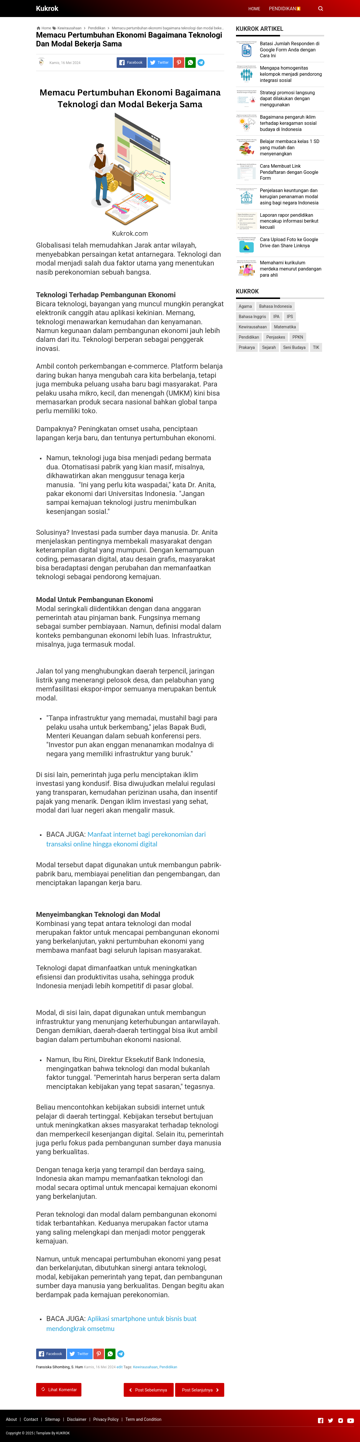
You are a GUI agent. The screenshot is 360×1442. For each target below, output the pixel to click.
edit (120, 1367)
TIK (316, 347)
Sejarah (269, 347)
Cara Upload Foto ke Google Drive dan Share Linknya (289, 242)
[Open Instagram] (340, 1420)
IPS (290, 316)
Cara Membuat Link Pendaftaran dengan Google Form (289, 172)
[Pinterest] (179, 62)
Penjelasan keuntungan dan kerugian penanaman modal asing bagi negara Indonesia (289, 197)
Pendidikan (169, 1367)
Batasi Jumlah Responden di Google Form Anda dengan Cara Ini (290, 50)
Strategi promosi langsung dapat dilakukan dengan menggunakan (287, 99)
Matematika (285, 327)
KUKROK (63, 1433)
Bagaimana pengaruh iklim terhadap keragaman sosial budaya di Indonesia (288, 123)
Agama (245, 306)
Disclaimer (76, 1419)
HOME (254, 8)
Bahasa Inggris (252, 316)
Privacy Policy (105, 1419)
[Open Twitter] (330, 1420)
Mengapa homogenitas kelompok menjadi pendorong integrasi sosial (291, 74)
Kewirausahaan (145, 1367)
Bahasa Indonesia (275, 306)
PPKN (297, 337)
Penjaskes (275, 337)
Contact (31, 1419)
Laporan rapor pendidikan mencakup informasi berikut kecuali (289, 221)
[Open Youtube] (350, 1420)
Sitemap (52, 1419)
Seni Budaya (294, 347)
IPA (276, 316)
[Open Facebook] (320, 1420)
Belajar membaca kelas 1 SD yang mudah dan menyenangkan (289, 148)
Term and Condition (143, 1419)
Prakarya (247, 347)
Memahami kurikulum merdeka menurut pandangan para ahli (291, 269)
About (11, 1419)
